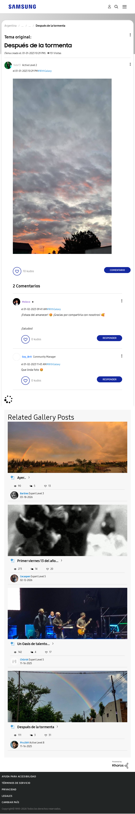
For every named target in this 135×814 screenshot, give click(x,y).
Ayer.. (21, 478)
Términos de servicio (16, 783)
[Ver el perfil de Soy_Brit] (27, 356)
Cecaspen (25, 576)
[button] (124, 64)
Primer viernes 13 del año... (37, 561)
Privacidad (9, 789)
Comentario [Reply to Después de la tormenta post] (117, 270)
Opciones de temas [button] (124, 35)
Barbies (24, 493)
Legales (7, 796)
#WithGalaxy (45, 70)
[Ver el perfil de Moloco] (26, 301)
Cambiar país (10, 802)
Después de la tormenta (35, 727)
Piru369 (24, 742)
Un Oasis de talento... (33, 644)
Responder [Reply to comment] (110, 338)
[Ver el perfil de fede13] (17, 65)
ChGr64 (24, 659)
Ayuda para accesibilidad (19, 776)
